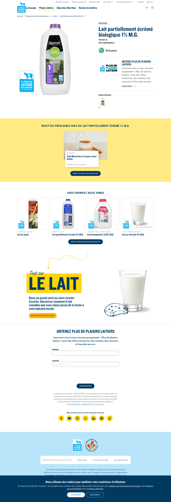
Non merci (95, 495)
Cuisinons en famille (100, 460)
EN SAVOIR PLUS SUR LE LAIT (42, 315)
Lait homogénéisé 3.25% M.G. (100, 234)
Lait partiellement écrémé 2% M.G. (67, 234)
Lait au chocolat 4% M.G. (133, 234)
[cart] (146, 8)
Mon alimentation (121, 460)
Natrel (103, 23)
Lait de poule (23, 234)
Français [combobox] (140, 2)
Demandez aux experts (62, 2)
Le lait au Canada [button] (40, 8)
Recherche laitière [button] (110, 8)
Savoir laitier (82, 460)
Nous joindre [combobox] (107, 2)
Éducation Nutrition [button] (85, 8)
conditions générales (95, 488)
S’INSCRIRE (128, 86)
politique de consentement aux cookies (124, 486)
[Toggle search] (152, 8)
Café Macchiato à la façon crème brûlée (82, 157)
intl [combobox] (151, 2)
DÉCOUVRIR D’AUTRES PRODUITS (85, 242)
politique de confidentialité (81, 404)
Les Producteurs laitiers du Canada (21, 7)
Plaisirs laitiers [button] (62, 8)
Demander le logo (94, 2)
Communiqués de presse (124, 2)
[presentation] (85, 375)
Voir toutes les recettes (85, 173)
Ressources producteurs (79, 2)
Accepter (76, 495)
